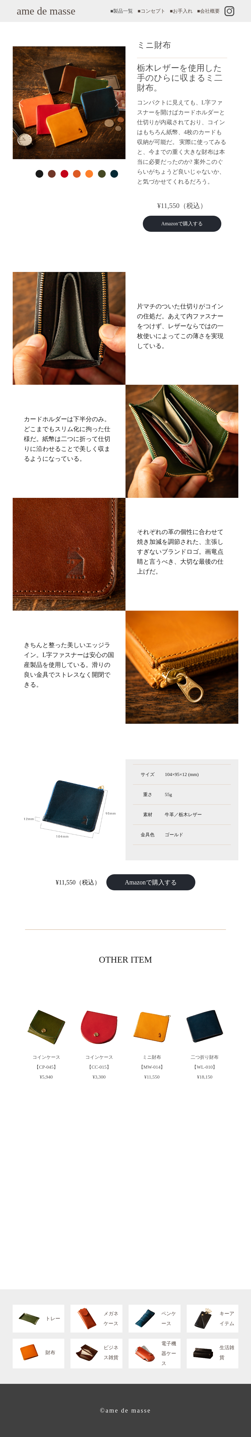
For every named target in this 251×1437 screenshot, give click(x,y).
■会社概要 (208, 11)
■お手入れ (181, 11)
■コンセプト (151, 11)
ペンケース (152, 1319)
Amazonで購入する (182, 223)
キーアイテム (210, 1319)
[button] (21, 102)
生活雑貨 (210, 1353)
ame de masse (46, 11)
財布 (34, 1353)
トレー (36, 1319)
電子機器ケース (152, 1353)
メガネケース (94, 1319)
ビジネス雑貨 (94, 1353)
